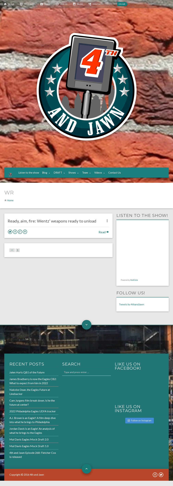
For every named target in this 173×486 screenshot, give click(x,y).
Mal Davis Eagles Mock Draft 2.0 (28, 444)
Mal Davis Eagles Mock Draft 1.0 (28, 451)
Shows (75, 175)
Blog (80, 4)
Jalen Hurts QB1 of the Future (26, 377)
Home (11, 4)
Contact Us (118, 175)
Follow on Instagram (139, 425)
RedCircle (134, 286)
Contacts (98, 4)
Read (104, 237)
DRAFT (61, 175)
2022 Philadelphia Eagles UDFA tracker (32, 416)
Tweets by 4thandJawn (131, 309)
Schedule (29, 4)
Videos (63, 4)
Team (47, 4)
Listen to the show (32, 175)
